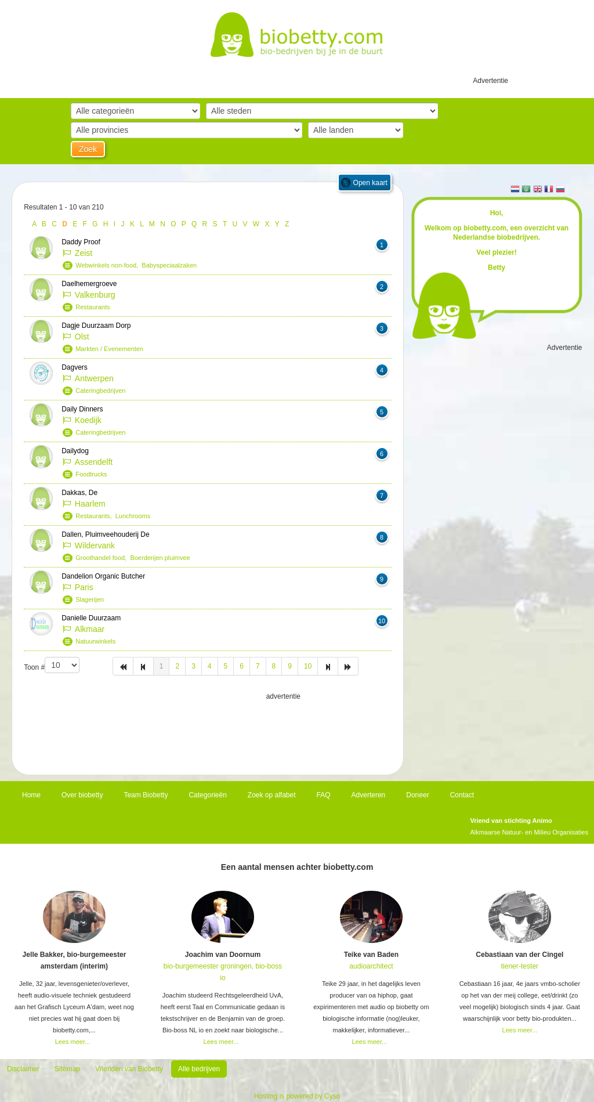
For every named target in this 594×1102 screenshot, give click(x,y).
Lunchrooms (133, 515)
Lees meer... (72, 1041)
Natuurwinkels (95, 641)
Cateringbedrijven (100, 390)
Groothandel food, (102, 557)
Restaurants (92, 306)
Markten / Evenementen (109, 348)
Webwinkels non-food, (108, 265)
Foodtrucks (91, 474)
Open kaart (370, 183)
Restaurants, (95, 515)
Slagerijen (89, 599)
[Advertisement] (207, 731)
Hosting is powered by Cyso (297, 1096)
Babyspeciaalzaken (169, 265)
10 (308, 666)
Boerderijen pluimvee (160, 557)
